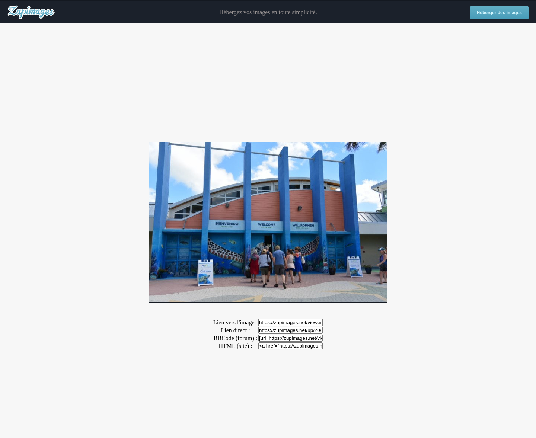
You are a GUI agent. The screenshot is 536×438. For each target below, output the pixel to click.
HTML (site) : (235, 346)
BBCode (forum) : (235, 338)
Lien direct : (235, 330)
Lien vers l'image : (235, 322)
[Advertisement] (268, 83)
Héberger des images (499, 12)
